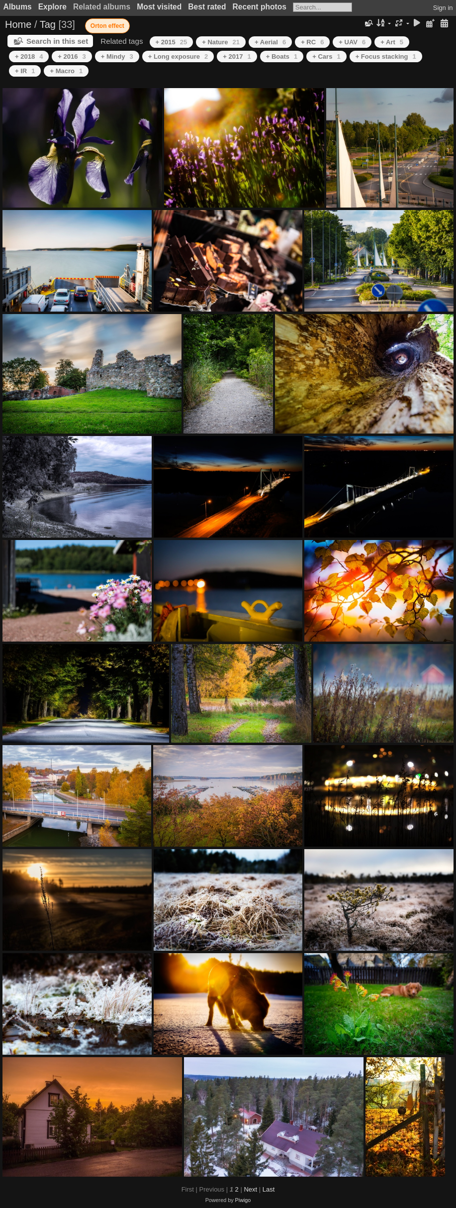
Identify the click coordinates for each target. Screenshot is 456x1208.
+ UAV (352, 42)
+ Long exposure (178, 56)
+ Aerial (270, 42)
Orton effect (107, 25)
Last (269, 1189)
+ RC (312, 42)
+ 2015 (171, 42)
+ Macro (66, 71)
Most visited (159, 6)
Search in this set (57, 41)
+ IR (25, 71)
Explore (52, 6)
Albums (17, 6)
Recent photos (259, 6)
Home (18, 24)
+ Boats (282, 56)
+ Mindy (117, 56)
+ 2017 (237, 56)
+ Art (391, 42)
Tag (48, 24)
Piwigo (243, 1200)
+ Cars (326, 56)
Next (250, 1189)
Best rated (207, 6)
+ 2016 (72, 56)
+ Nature (221, 42)
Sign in (443, 7)
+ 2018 (29, 56)
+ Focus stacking (386, 56)
